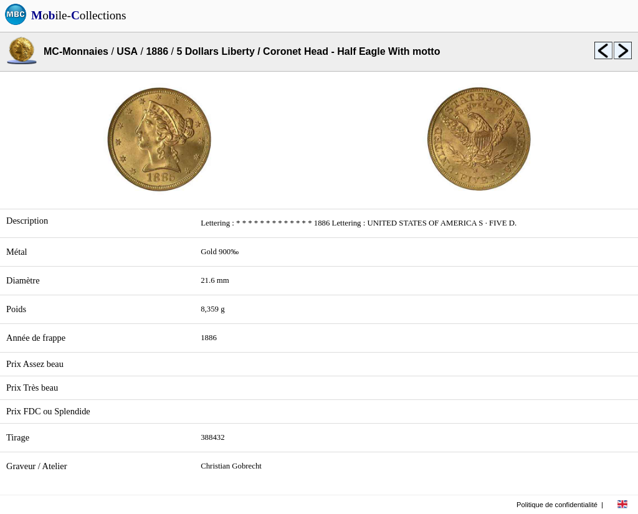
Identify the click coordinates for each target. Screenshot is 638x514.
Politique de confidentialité (557, 504)
